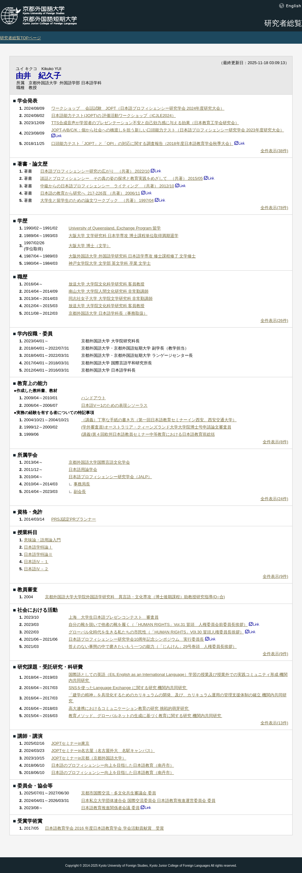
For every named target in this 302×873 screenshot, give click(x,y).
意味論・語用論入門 (42, 540)
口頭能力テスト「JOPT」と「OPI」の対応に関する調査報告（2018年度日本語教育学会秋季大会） (142, 143)
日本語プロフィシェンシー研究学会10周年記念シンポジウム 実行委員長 (136, 639)
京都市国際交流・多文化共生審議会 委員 (118, 793)
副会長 (80, 491)
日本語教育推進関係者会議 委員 (110, 807)
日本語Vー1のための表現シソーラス (114, 405)
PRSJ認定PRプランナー (73, 519)
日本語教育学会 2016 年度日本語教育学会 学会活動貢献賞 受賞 (104, 828)
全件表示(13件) (274, 723)
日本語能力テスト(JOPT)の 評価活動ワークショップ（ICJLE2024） (113, 115)
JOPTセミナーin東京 (70, 743)
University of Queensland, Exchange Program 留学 (115, 228)
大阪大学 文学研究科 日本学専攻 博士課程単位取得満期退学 (123, 235)
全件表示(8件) (275, 441)
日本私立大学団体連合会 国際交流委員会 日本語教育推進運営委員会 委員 (148, 800)
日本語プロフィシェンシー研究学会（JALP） (110, 476)
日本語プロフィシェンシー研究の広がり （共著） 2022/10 (94, 171)
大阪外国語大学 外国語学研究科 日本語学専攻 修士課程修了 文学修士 (132, 256)
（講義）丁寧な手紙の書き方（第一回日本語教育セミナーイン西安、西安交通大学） (159, 419)
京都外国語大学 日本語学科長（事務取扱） (108, 313)
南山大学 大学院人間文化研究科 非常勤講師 (108, 291)
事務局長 (82, 484)
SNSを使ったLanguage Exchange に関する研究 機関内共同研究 (128, 687)
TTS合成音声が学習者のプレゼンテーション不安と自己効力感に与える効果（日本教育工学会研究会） (145, 122)
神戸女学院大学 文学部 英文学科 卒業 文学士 (110, 263)
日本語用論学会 (83, 469)
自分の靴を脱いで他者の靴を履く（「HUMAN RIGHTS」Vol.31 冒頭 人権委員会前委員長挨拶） (158, 624)
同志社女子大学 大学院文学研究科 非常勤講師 (111, 298)
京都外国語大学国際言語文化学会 (99, 462)
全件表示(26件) (274, 320)
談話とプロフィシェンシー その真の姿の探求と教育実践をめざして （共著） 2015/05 (121, 178)
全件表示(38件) (274, 150)
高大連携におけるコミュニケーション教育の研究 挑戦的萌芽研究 (129, 708)
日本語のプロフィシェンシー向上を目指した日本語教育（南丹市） (112, 765)
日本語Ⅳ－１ (36, 561)
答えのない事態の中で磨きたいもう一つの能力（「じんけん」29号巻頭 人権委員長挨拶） (153, 646)
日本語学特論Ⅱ (38, 554)
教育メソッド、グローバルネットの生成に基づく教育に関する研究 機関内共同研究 (145, 715)
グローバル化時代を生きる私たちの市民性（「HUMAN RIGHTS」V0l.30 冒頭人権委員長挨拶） (156, 632)
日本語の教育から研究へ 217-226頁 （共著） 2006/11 (90, 193)
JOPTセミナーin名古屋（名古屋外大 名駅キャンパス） (103, 750)
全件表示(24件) (274, 498)
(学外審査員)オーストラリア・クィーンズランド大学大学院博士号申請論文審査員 (156, 427)
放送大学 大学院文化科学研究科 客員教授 (106, 284)
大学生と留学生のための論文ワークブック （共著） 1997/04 (97, 200)
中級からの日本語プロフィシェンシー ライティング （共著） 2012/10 (107, 186)
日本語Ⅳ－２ (36, 568)
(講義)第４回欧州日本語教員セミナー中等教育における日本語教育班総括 (148, 434)
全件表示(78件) (274, 207)
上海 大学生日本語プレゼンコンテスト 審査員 (114, 617)
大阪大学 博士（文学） (90, 245)
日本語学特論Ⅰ (38, 547)
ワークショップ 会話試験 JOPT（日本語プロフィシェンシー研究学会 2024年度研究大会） (137, 108)
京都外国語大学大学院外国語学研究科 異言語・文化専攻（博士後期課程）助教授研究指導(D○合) (135, 596)
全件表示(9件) (275, 576)
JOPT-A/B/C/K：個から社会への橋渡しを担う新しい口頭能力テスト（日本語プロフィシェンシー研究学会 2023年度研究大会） (167, 130)
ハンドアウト (93, 397)
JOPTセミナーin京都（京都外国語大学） (88, 758)
